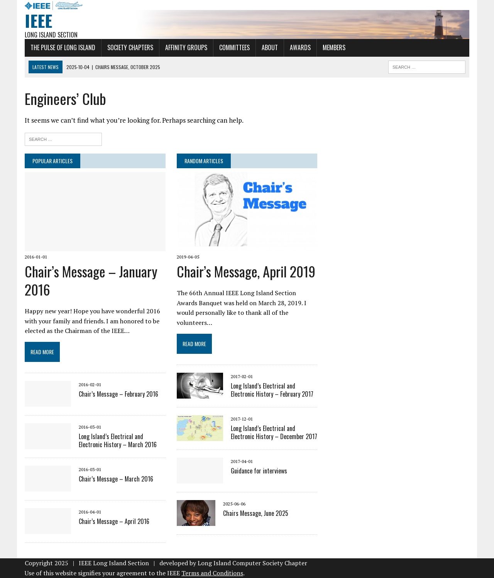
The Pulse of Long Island (62, 47)
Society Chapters (130, 47)
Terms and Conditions (212, 573)
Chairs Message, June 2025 (255, 513)
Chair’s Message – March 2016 (116, 478)
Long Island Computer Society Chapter (252, 563)
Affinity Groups (186, 47)
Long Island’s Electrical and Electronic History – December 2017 (274, 432)
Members (334, 47)
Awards (300, 47)
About (270, 47)
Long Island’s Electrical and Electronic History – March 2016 (118, 440)
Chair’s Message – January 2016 (91, 280)
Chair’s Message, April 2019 (246, 271)
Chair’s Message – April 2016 (114, 521)
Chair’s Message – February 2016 (118, 394)
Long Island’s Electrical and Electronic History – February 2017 (272, 390)
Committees (234, 47)
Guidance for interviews (259, 470)
